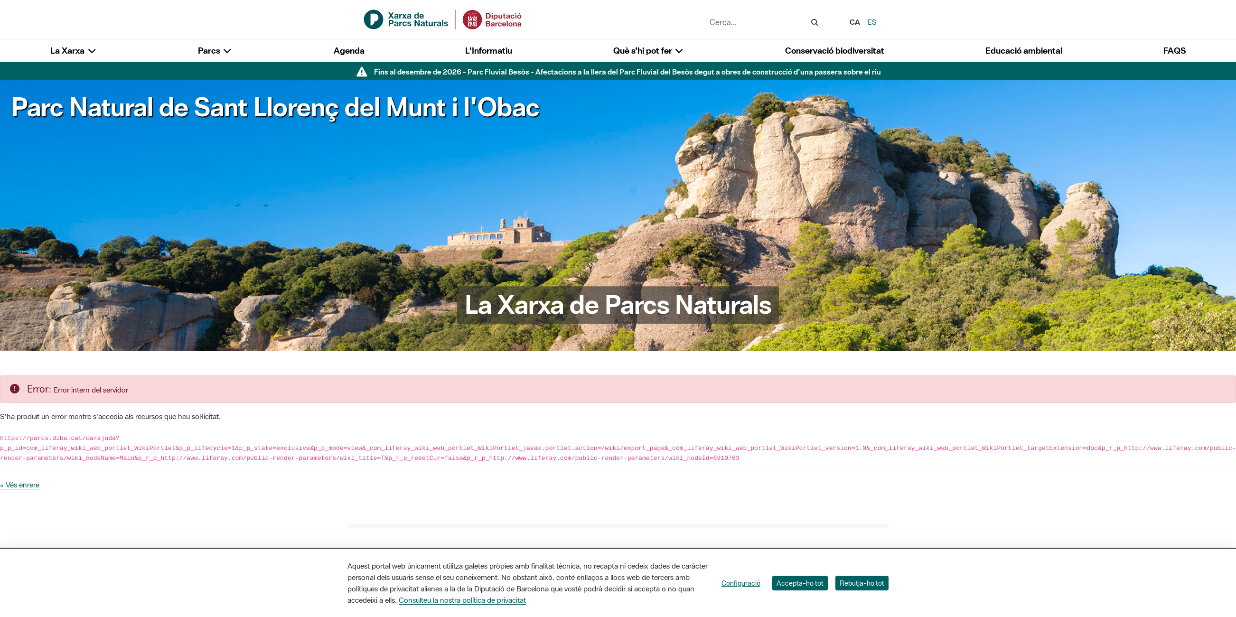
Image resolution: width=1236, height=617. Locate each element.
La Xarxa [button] (73, 50)
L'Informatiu (488, 50)
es (872, 22)
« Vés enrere (19, 484)
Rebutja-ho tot (862, 583)
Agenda (349, 50)
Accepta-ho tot (800, 583)
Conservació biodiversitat (834, 50)
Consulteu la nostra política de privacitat (462, 600)
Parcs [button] (215, 50)
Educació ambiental (1023, 50)
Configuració (740, 583)
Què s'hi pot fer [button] (648, 50)
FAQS (1174, 50)
